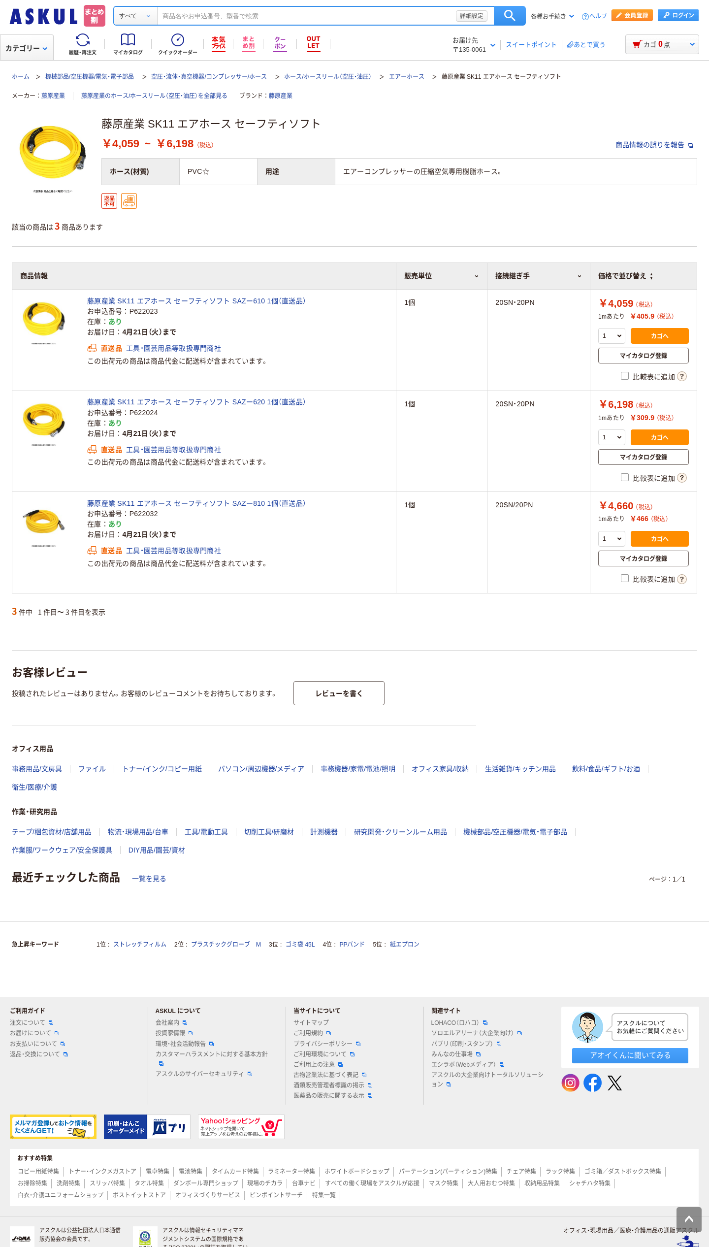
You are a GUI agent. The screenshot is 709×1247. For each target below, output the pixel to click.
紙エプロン (404, 944)
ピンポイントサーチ (276, 1195)
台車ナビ (304, 1183)
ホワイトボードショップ (356, 1171)
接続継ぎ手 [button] (538, 276)
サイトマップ (311, 1022)
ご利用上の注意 (318, 1064)
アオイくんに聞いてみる (630, 1055)
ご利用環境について (323, 1054)
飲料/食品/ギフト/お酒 (606, 769)
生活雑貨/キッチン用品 (520, 769)
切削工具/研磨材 (269, 832)
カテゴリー (26, 48)
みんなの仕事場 (456, 1054)
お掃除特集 (32, 1183)
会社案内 (171, 1022)
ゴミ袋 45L (300, 944)
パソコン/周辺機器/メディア (261, 769)
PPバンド (352, 944)
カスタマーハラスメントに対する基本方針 (212, 1058)
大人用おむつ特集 (491, 1183)
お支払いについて (37, 1044)
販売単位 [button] (441, 276)
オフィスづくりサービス (207, 1195)
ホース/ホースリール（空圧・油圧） (327, 76)
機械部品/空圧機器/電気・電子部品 (89, 76)
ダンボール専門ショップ (205, 1183)
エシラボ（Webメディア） (467, 1064)
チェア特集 (521, 1171)
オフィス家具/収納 (440, 769)
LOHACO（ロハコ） (459, 1022)
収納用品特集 (542, 1183)
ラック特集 (560, 1171)
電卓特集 (157, 1171)
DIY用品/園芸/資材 (157, 850)
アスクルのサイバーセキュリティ (204, 1074)
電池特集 (190, 1171)
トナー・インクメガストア (102, 1171)
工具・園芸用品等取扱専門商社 (173, 348)
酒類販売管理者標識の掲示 (332, 1085)
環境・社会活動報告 (185, 1044)
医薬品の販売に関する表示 (332, 1095)
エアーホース (406, 76)
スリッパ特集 (107, 1183)
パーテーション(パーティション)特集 (448, 1171)
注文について (31, 1022)
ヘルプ (598, 16)
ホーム (21, 76)
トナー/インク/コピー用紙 (162, 769)
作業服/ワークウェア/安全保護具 (62, 850)
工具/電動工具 (206, 832)
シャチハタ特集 (590, 1183)
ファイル (92, 769)
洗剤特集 (68, 1183)
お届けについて (34, 1033)
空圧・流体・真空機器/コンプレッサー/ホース (209, 76)
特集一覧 (324, 1195)
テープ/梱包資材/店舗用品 (52, 832)
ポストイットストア (139, 1195)
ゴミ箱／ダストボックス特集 (622, 1171)
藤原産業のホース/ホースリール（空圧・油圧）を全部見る (154, 96)
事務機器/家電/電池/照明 (358, 769)
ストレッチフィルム (139, 944)
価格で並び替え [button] (625, 276)
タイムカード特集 (235, 1171)
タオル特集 (149, 1183)
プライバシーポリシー (326, 1044)
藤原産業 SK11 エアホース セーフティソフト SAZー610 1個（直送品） (196, 301)
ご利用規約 (312, 1033)
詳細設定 (471, 16)
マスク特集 (443, 1183)
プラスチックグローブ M (226, 944)
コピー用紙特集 (38, 1171)
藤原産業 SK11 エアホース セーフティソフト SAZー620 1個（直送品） (196, 402)
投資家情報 (174, 1033)
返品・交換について (39, 1054)
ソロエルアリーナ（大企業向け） (476, 1033)
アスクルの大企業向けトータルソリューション (487, 1080)
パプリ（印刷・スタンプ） (466, 1044)
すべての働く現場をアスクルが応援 (372, 1183)
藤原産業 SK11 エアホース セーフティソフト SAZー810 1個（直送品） (196, 503)
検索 (510, 16)
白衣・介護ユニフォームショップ (60, 1195)
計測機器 (324, 832)
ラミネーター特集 (291, 1171)
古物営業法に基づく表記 (329, 1075)
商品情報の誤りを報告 (654, 145)
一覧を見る (149, 879)
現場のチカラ (265, 1183)
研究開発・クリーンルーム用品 (400, 832)
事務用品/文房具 (37, 769)
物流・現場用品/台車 (138, 832)
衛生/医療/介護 (34, 787)
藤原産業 (53, 96)
